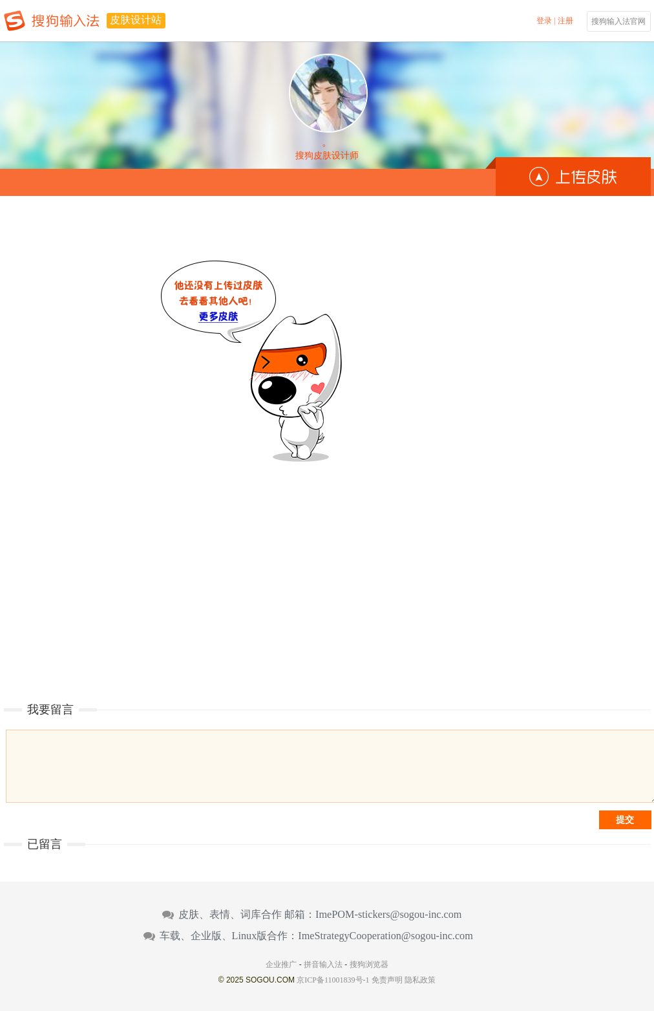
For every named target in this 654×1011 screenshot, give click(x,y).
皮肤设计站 (136, 19)
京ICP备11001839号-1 (333, 979)
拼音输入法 (323, 964)
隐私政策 (420, 979)
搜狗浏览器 (369, 964)
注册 (565, 20)
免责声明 (387, 979)
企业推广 (281, 964)
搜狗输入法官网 (618, 21)
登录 (544, 20)
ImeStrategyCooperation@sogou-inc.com (385, 936)
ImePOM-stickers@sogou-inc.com (388, 914)
